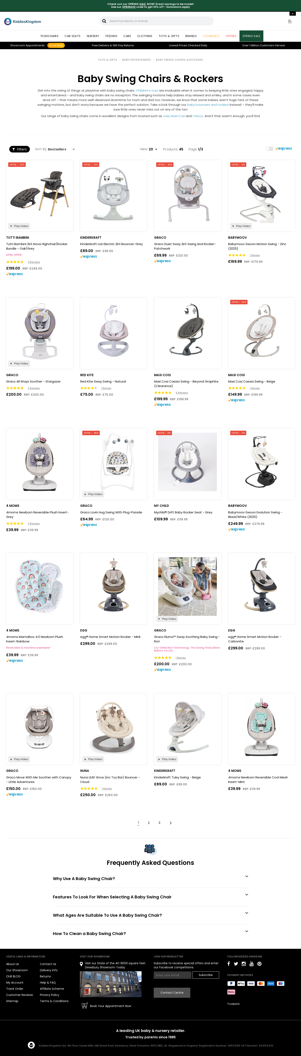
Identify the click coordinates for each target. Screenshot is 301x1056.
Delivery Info (49, 970)
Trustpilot (233, 1004)
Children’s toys (147, 90)
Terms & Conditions (54, 1001)
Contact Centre (172, 993)
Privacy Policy (49, 995)
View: (144, 149)
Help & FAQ (48, 982)
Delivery (100, 45)
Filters (19, 149)
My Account (14, 982)
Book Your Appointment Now (110, 1006)
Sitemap (12, 1001)
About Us (12, 964)
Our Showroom (17, 970)
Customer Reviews (19, 995)
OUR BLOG (13, 976)
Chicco (198, 116)
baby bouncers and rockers (208, 104)
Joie (166, 116)
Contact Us (48, 964)
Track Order (14, 989)
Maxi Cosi (178, 116)
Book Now (56, 45)
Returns (123, 45)
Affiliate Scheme (52, 989)
